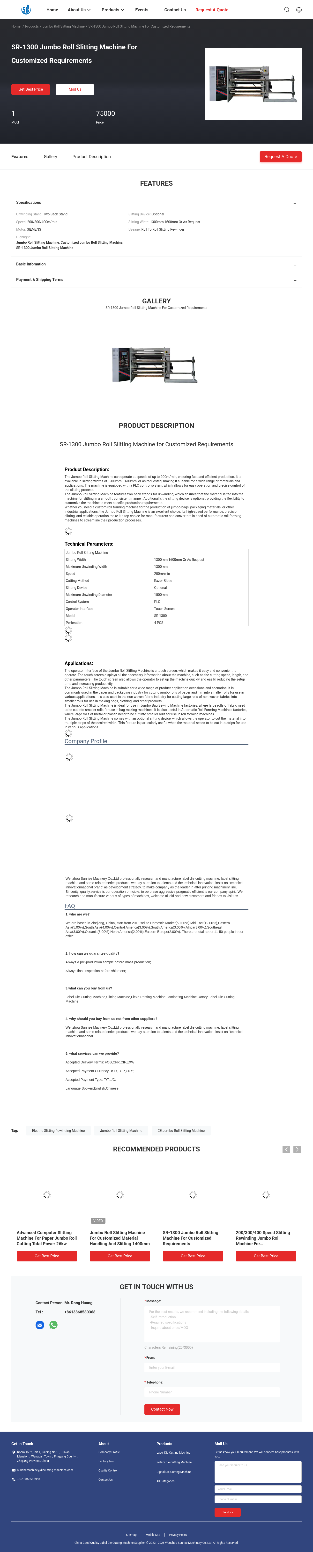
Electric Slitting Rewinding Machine (58, 1131)
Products (32, 26)
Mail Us (75, 89)
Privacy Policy (178, 1535)
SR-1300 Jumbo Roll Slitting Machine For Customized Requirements (190, 1238)
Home (16, 26)
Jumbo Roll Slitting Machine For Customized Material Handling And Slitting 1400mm (120, 1238)
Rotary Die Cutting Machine (174, 1462)
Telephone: (154, 1382)
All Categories (165, 1481)
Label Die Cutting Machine (173, 1452)
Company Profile (109, 1452)
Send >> (228, 1512)
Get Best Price (31, 89)
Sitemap (131, 1535)
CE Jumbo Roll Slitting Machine (181, 1131)
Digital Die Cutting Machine (173, 1472)
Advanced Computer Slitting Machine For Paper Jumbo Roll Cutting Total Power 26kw (47, 1238)
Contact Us (105, 1479)
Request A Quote (281, 156)
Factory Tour (106, 1461)
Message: (153, 1301)
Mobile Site (153, 1535)
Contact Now (162, 1409)
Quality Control (108, 1470)
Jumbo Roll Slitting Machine (64, 26)
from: (150, 1358)
